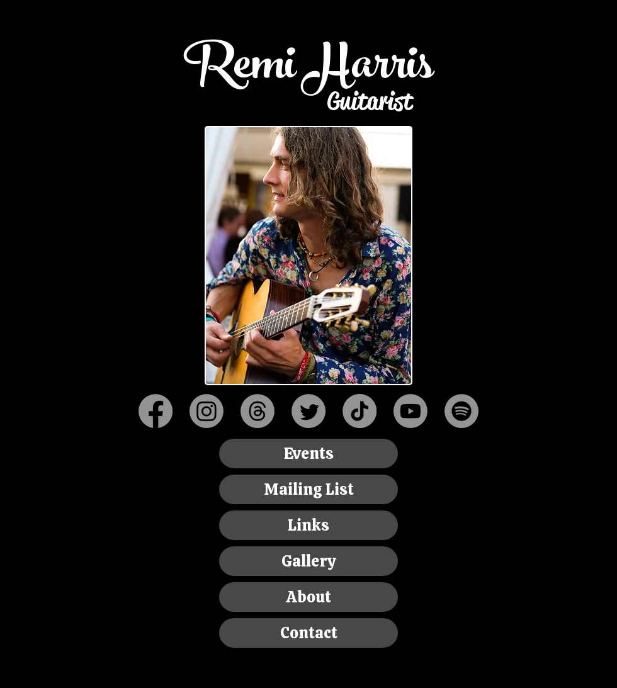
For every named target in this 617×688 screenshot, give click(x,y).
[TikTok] (359, 411)
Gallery (308, 561)
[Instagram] (207, 411)
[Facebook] (156, 411)
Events (309, 453)
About (308, 597)
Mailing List (309, 489)
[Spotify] (461, 411)
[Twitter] (308, 411)
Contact (308, 633)
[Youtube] (410, 411)
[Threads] (258, 411)
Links (308, 525)
